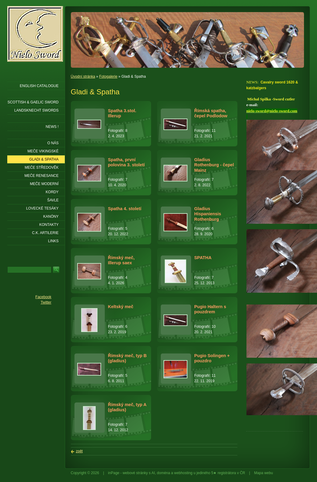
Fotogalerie (108, 76)
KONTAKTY (49, 225)
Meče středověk (41, 167)
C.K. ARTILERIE (45, 233)
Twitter (46, 302)
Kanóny (51, 216)
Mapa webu (263, 473)
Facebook (43, 297)
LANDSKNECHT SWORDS (36, 110)
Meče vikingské (43, 151)
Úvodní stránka (83, 76)
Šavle (53, 200)
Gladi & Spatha (44, 159)
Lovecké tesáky (42, 208)
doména (163, 473)
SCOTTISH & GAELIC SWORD (33, 102)
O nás (52, 143)
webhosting (183, 473)
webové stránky (135, 473)
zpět (79, 451)
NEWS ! (52, 127)
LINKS (53, 241)
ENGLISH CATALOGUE (39, 86)
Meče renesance (42, 176)
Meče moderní (44, 184)
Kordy (52, 192)
